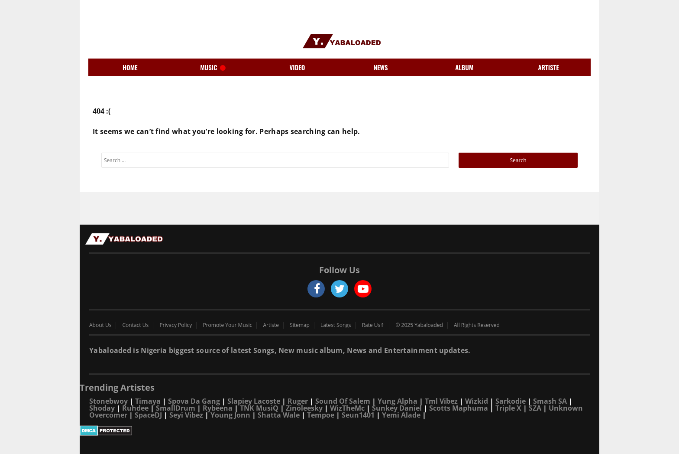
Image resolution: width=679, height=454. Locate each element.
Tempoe (320, 415)
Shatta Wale (279, 415)
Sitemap (300, 325)
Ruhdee (135, 408)
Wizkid (476, 401)
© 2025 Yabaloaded (419, 325)
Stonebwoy (108, 401)
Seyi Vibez (186, 415)
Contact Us (136, 325)
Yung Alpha (397, 401)
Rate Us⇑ (373, 325)
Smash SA (550, 401)
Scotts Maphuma (458, 408)
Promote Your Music (227, 325)
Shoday (102, 408)
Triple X (508, 408)
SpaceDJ (148, 415)
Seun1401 (358, 415)
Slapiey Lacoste (253, 401)
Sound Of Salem (342, 401)
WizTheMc (347, 408)
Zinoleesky (304, 408)
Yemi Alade (401, 415)
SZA (535, 408)
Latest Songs (335, 325)
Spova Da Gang (194, 401)
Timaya (148, 401)
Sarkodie (510, 401)
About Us (100, 325)
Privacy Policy (175, 325)
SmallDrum (175, 408)
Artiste (271, 325)
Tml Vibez (441, 401)
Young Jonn (230, 415)
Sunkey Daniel (397, 408)
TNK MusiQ (259, 408)
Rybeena (218, 408)
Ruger (298, 401)
